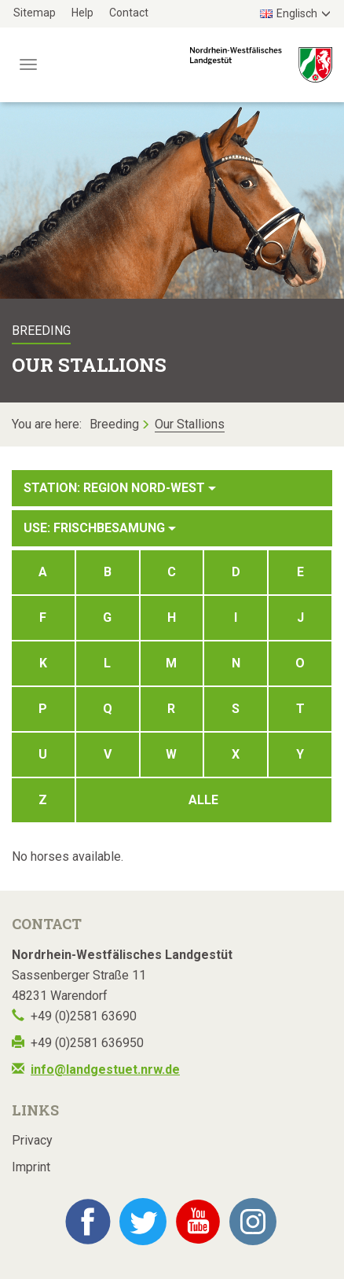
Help (82, 12)
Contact (128, 12)
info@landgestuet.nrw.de (105, 1069)
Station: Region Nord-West (120, 487)
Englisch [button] (288, 13)
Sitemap (34, 12)
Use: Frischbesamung (100, 527)
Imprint (31, 1167)
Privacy (32, 1140)
